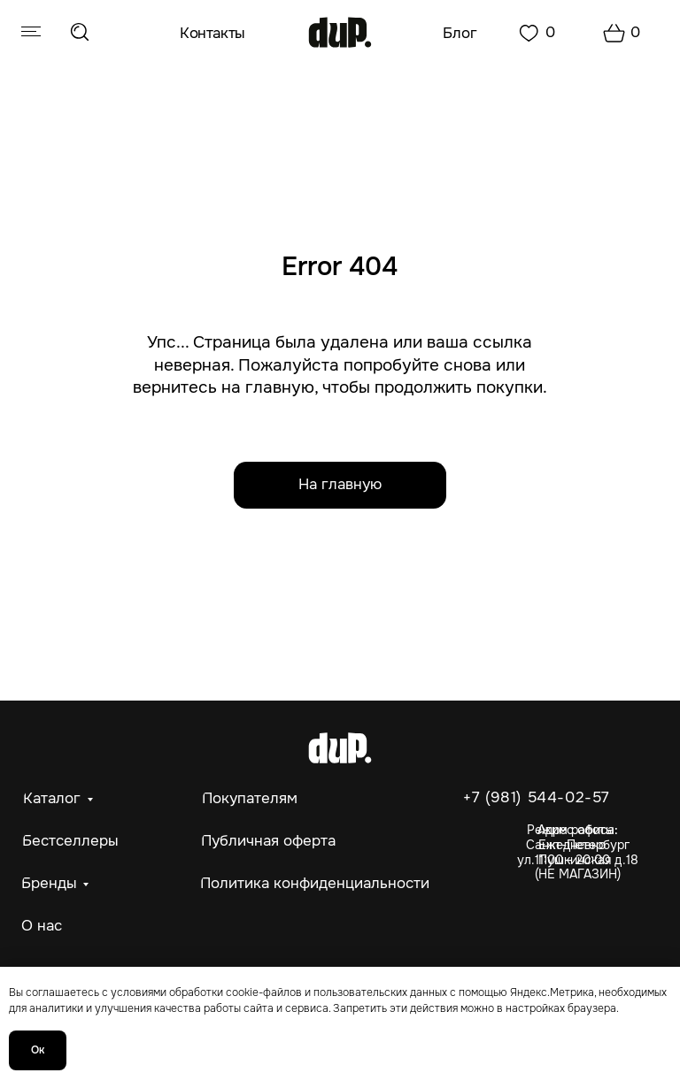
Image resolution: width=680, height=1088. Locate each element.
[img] (340, 32)
